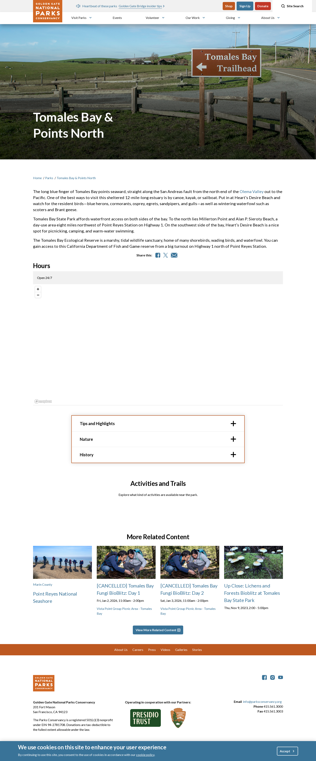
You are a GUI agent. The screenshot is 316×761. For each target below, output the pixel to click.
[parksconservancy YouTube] (280, 677)
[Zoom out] (38, 295)
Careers (137, 650)
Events (117, 18)
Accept (285, 751)
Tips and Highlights (97, 423)
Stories (197, 650)
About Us (267, 18)
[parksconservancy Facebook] (264, 677)
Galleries (181, 650)
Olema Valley (252, 191)
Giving (230, 18)
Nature (86, 439)
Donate (262, 6)
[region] (158, 344)
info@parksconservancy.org (262, 701)
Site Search (292, 6)
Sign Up (245, 6)
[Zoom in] (38, 289)
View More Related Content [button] (156, 630)
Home (37, 178)
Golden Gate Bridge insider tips (140, 6)
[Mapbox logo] (43, 401)
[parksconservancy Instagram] (272, 677)
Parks (49, 178)
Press (152, 650)
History (87, 454)
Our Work (193, 18)
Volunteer (152, 18)
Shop (229, 6)
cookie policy (145, 755)
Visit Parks (78, 18)
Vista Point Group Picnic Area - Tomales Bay (124, 611)
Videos (165, 650)
